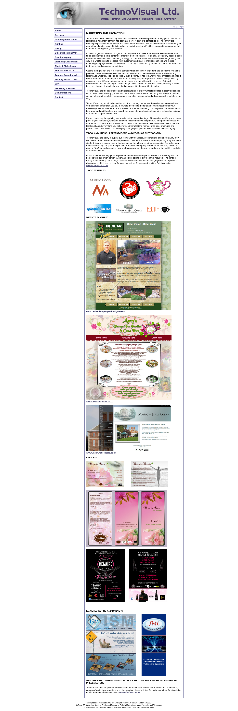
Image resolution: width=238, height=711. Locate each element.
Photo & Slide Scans (65, 66)
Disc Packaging (63, 57)
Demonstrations (63, 93)
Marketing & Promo (65, 88)
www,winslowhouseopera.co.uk (101, 453)
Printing (59, 44)
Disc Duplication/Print (66, 53)
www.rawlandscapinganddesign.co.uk (105, 311)
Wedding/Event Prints (66, 39)
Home (58, 30)
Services (59, 35)
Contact (59, 97)
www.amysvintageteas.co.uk (99, 401)
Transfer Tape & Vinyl (66, 75)
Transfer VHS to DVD (65, 70)
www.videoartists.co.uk (97, 165)
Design (58, 48)
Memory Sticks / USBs (66, 79)
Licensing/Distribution (66, 61)
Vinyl (57, 84)
